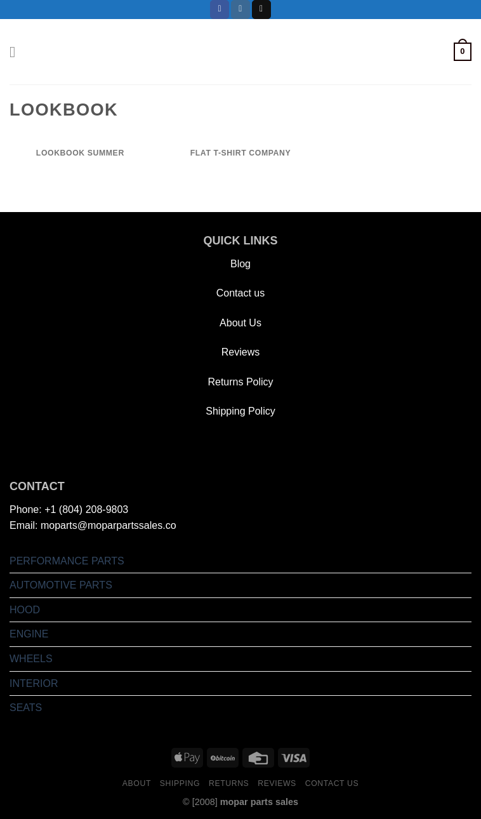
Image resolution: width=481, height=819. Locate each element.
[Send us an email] (261, 9)
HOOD (25, 609)
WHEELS (31, 658)
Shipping (180, 783)
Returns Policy (240, 381)
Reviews (240, 352)
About (136, 783)
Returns (229, 783)
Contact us (240, 293)
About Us (240, 322)
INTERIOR (34, 683)
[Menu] (17, 51)
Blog (240, 263)
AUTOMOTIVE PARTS (61, 585)
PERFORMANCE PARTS (67, 561)
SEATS (26, 707)
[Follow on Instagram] (240, 9)
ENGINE (29, 634)
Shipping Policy (240, 411)
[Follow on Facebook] (219, 9)
